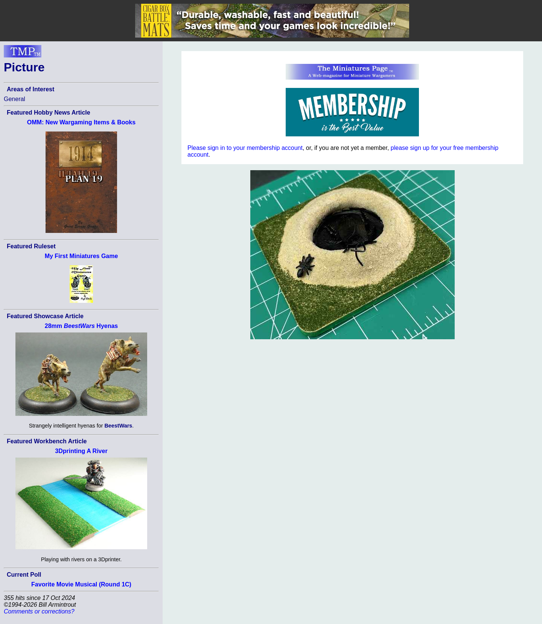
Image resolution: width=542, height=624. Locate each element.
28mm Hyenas (81, 326)
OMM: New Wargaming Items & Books (81, 122)
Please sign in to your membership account (245, 148)
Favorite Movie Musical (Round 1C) (81, 584)
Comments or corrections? (39, 611)
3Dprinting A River (81, 451)
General (14, 99)
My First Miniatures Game (81, 256)
